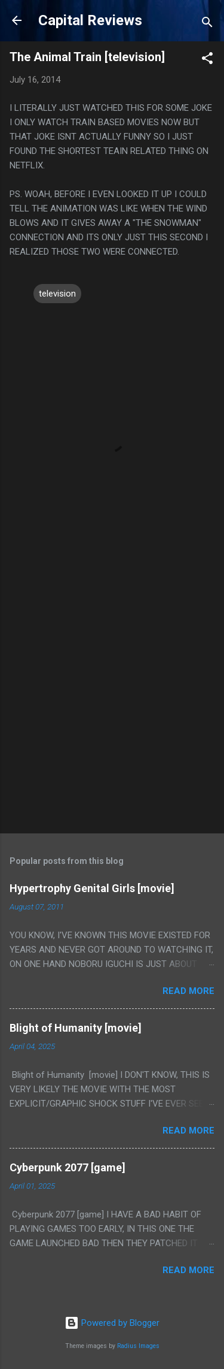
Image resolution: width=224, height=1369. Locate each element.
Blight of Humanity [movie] (76, 1028)
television (57, 293)
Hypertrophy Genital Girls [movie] (92, 888)
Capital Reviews (90, 20)
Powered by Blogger (112, 1322)
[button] (207, 60)
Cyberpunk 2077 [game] (67, 1167)
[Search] (207, 24)
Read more (188, 991)
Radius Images (138, 1346)
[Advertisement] (112, 702)
